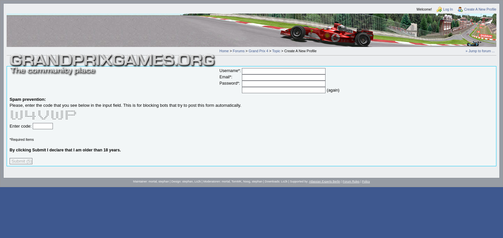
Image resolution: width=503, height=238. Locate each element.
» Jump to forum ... (480, 51)
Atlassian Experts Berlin (324, 181)
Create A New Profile (480, 9)
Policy (366, 181)
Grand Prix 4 (258, 51)
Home (224, 51)
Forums (239, 51)
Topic (276, 51)
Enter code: (21, 126)
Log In (448, 9)
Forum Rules (351, 181)
